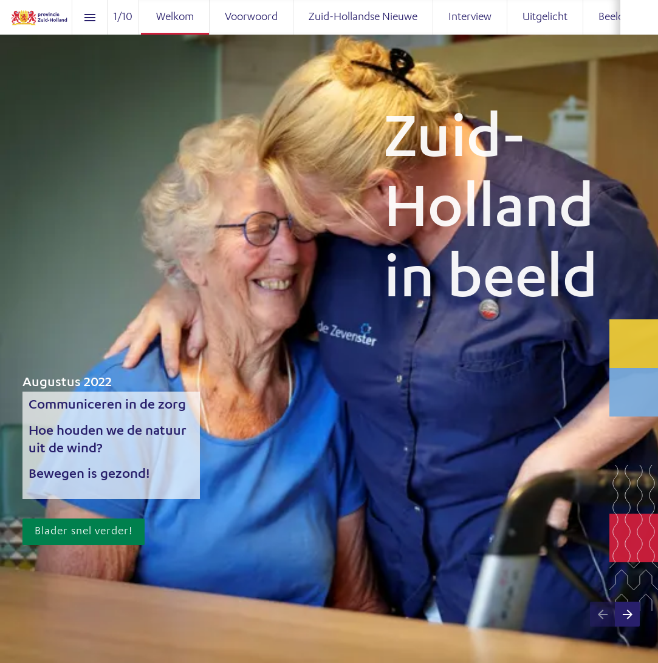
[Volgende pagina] (627, 614)
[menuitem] (175, 17)
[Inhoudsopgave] (89, 17)
